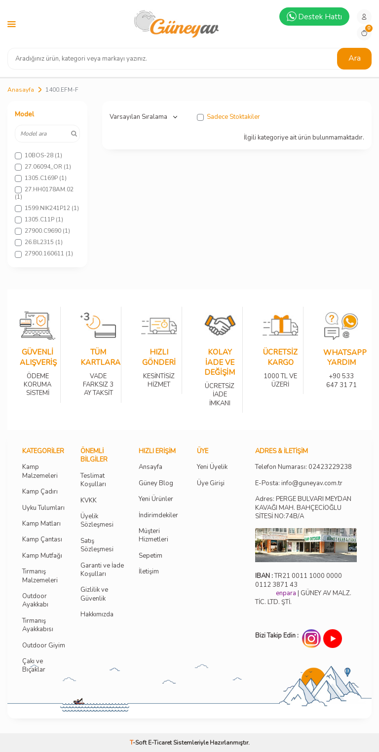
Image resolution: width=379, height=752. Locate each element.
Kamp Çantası (42, 540)
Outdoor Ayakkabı (35, 600)
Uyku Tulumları (43, 508)
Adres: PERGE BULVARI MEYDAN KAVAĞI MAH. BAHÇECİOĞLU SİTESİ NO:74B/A (303, 508)
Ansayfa (150, 467)
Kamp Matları (41, 524)
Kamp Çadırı (40, 492)
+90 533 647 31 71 (341, 374)
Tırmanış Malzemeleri (40, 576)
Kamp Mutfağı (42, 556)
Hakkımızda (97, 614)
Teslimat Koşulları (93, 480)
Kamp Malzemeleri (40, 471)
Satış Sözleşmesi (97, 545)
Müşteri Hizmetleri (153, 535)
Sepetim (150, 556)
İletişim (149, 572)
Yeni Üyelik (212, 467)
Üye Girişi (211, 483)
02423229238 (330, 467)
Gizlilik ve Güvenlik (94, 594)
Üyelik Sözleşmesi (97, 520)
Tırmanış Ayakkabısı (37, 625)
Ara (354, 58)
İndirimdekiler (158, 515)
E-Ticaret (160, 743)
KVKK (88, 501)
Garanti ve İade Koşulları (102, 570)
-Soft (139, 743)
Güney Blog (156, 483)
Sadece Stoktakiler (228, 117)
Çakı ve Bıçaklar (33, 665)
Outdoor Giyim (43, 646)
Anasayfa (20, 90)
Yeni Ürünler (156, 499)
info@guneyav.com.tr (311, 483)
